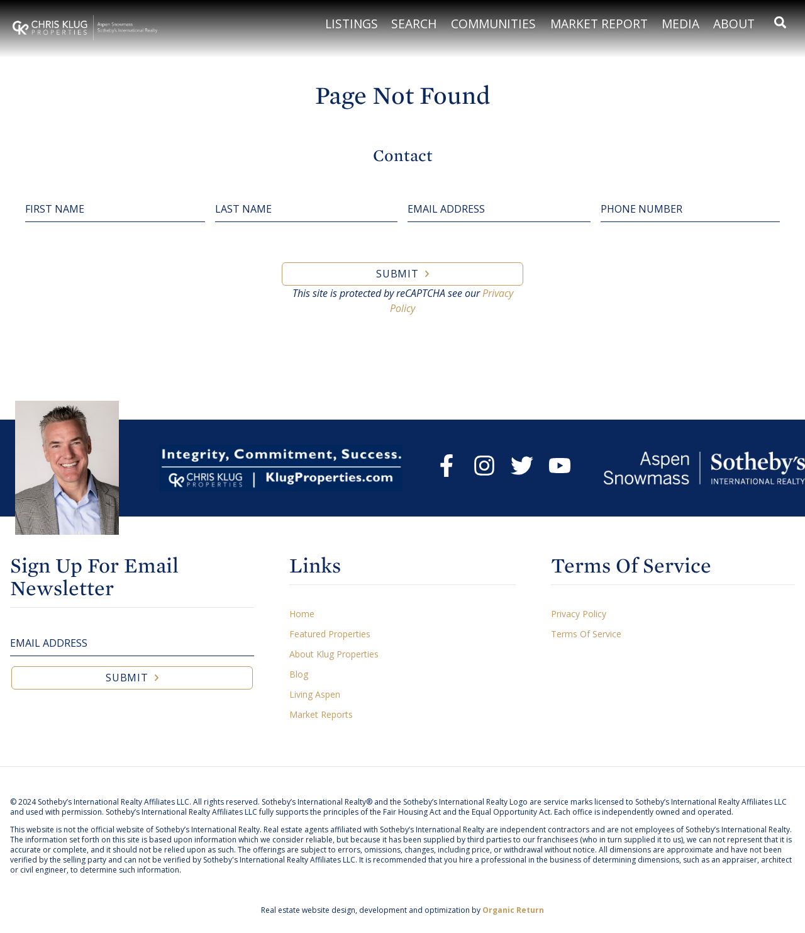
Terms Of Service (586, 634)
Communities (493, 23)
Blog (298, 674)
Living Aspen (314, 694)
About (734, 23)
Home (301, 614)
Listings (351, 23)
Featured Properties (329, 634)
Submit (397, 274)
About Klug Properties (334, 654)
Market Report (599, 23)
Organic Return (513, 910)
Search (414, 23)
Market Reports (321, 714)
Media (680, 23)
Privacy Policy (578, 614)
